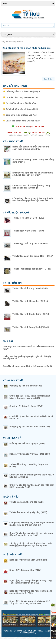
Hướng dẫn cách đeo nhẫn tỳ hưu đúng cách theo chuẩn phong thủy (30, 148)
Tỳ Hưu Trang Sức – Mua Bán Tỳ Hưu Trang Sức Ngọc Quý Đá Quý (31, 632)
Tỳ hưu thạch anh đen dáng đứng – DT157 (32, 256)
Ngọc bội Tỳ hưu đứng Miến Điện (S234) (28, 560)
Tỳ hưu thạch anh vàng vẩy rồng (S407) (28, 512)
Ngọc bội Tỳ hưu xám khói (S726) (25, 570)
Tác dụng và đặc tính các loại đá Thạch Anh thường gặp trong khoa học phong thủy (30, 544)
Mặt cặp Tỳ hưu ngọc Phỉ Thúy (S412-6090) (29, 454)
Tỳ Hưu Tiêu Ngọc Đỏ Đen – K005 (28, 218)
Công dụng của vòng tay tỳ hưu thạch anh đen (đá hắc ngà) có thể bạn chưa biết (32, 199)
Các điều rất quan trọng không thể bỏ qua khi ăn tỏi (27, 366)
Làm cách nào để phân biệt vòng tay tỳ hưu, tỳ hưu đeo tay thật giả (31, 186)
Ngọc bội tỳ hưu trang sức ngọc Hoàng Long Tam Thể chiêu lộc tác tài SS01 (30, 581)
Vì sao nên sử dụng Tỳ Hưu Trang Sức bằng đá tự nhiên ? (33, 160)
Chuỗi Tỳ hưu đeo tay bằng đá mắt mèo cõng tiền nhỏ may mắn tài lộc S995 (31, 534)
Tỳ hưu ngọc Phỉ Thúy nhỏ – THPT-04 (30, 243)
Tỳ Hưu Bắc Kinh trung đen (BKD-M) (30, 288)
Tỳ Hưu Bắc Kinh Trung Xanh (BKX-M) (30, 327)
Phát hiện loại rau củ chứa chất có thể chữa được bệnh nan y (28, 347)
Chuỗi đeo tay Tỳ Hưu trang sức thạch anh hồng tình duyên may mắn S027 (29, 397)
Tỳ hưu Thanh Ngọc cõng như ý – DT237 (31, 269)
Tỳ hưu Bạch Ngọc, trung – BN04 (28, 231)
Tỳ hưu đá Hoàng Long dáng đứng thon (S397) (28, 465)
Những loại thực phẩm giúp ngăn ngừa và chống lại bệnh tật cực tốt (27, 357)
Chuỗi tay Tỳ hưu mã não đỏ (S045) (26, 406)
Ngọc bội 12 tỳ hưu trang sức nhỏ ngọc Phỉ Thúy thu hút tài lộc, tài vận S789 (29, 602)
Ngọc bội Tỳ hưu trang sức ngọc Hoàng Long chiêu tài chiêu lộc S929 (30, 592)
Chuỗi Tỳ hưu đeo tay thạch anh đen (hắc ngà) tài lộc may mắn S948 (31, 486)
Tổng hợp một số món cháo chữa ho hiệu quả (25, 48)
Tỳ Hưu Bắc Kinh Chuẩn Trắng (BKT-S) (31, 314)
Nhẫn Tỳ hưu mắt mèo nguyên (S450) (27, 443)
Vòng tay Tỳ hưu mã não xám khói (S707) (29, 426)
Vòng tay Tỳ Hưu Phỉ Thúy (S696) (25, 386)
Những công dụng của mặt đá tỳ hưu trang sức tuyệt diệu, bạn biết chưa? (32, 174)
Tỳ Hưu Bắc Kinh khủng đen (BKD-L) (30, 301)
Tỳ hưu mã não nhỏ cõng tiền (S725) (26, 502)
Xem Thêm (48, 79)
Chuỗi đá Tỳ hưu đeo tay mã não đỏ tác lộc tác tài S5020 (31, 417)
